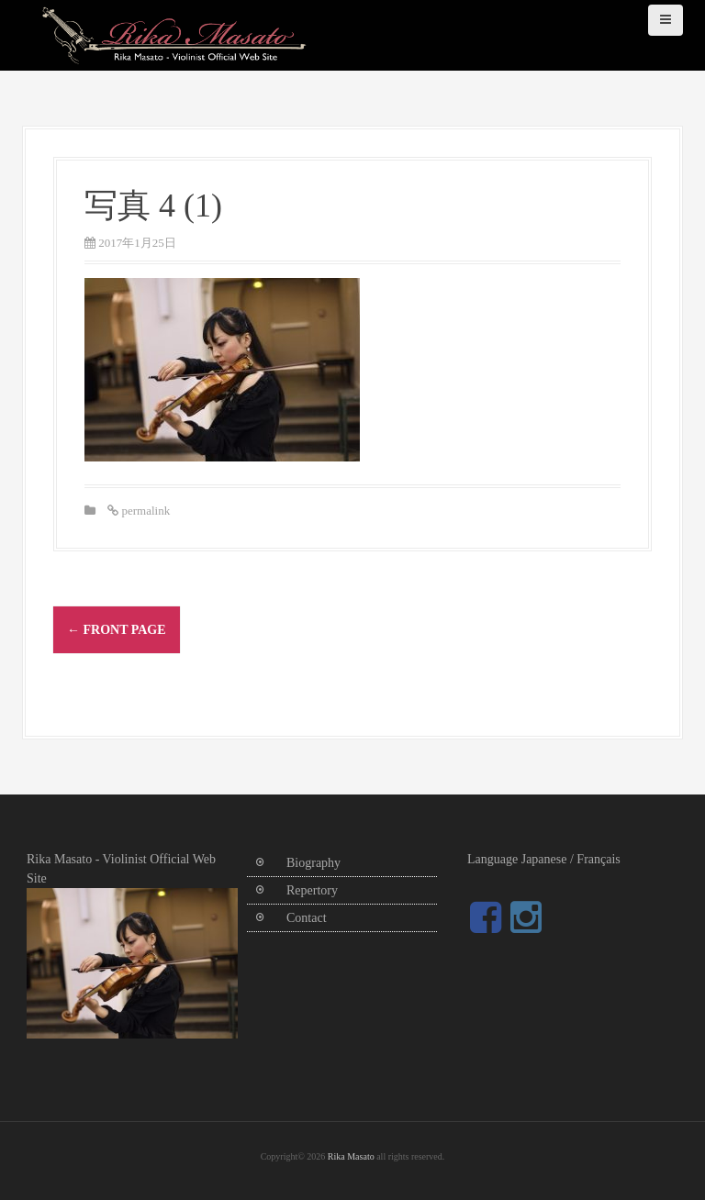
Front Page (116, 630)
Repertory (312, 890)
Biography (313, 863)
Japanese (544, 859)
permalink (144, 510)
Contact (306, 918)
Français (598, 859)
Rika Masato (351, 1156)
